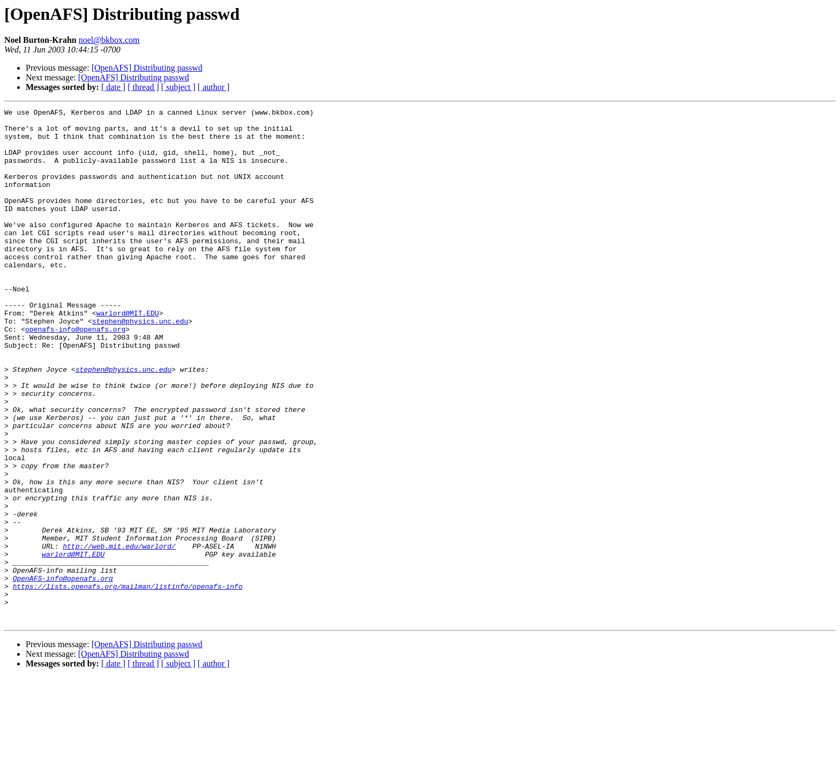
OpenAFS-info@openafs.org (63, 673)
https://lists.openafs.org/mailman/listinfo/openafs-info (128, 682)
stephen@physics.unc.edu (140, 364)
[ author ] (214, 87)
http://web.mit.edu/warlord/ (119, 634)
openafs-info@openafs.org (75, 374)
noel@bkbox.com (109, 39)
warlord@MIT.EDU (127, 354)
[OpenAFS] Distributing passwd (147, 67)
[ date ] (113, 87)
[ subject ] (178, 87)
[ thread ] (143, 87)
